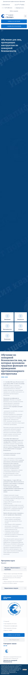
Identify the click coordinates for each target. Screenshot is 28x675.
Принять (25, 669)
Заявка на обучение (14, 21)
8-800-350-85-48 (5, 4)
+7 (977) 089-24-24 (7, 7)
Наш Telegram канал (14, 639)
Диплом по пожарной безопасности (10, 661)
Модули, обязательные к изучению (14, 568)
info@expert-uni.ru (19, 7)
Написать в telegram (14, 26)
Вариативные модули (14, 588)
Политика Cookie (5, 673)
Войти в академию (14, 11)
